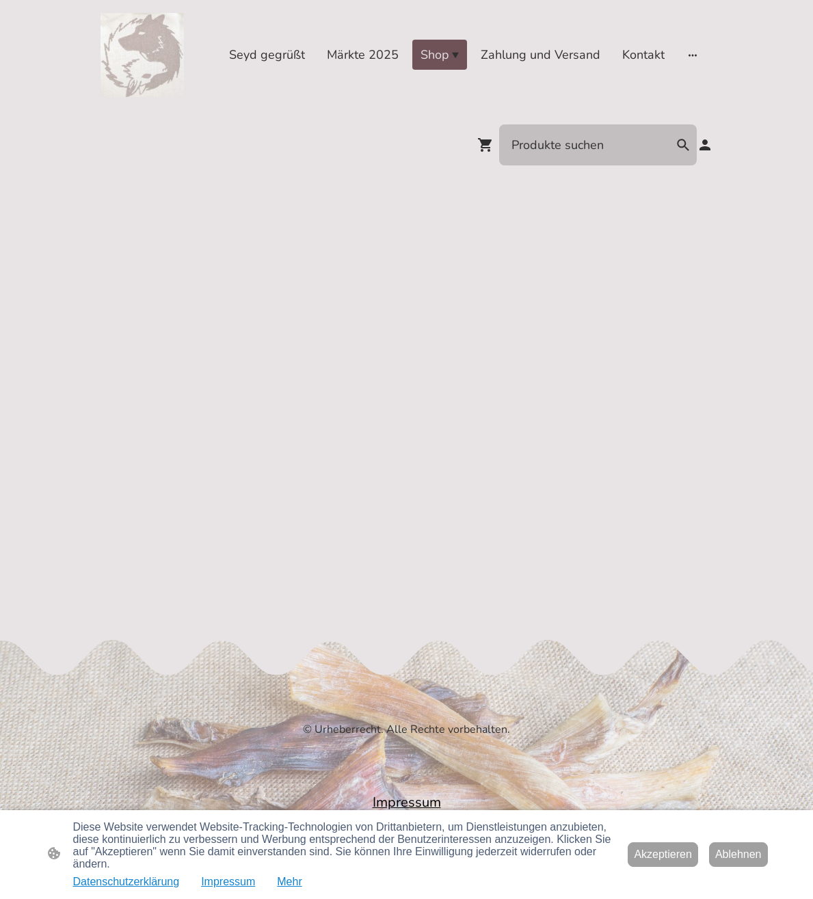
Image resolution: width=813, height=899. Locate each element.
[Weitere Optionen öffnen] (692, 55)
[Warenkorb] (488, 145)
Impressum (228, 881)
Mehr (289, 881)
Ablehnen (738, 854)
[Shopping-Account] (705, 145)
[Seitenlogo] (143, 55)
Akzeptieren (663, 854)
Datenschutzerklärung (126, 881)
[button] (683, 145)
